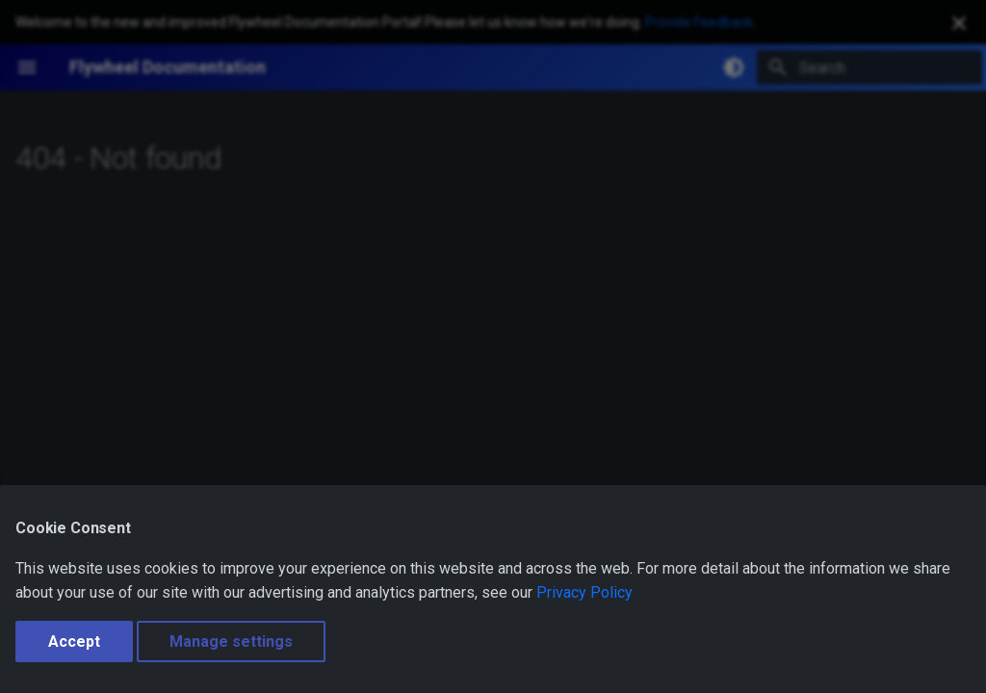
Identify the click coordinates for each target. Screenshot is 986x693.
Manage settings (231, 641)
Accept (74, 641)
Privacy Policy (584, 592)
